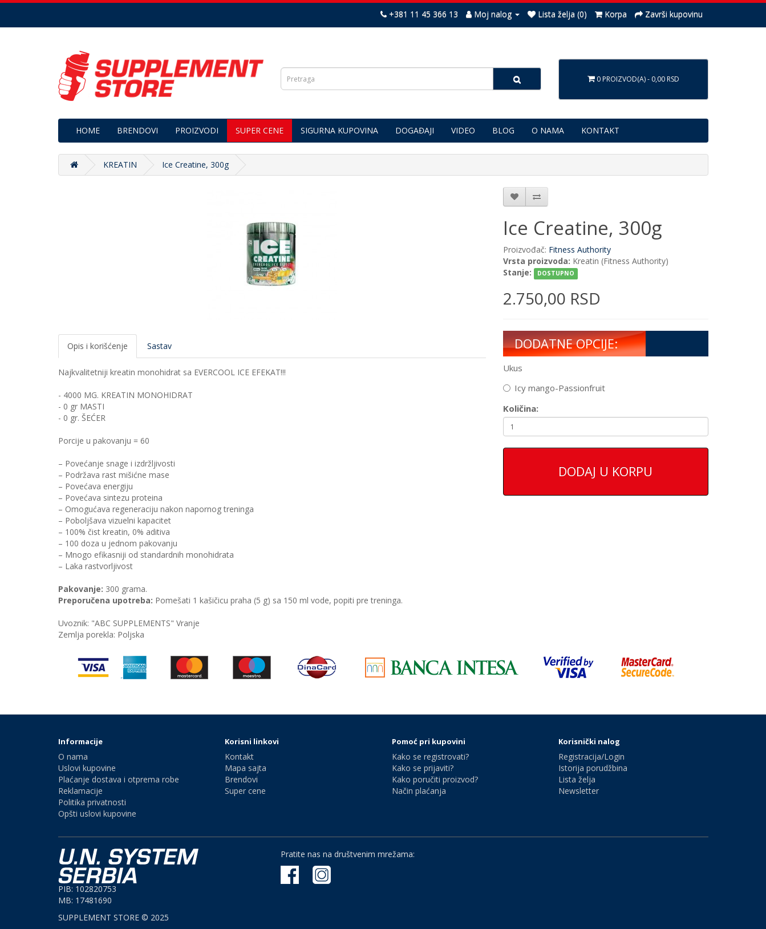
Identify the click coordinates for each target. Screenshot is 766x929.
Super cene (245, 790)
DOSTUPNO (555, 273)
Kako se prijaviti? (422, 767)
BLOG (503, 130)
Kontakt (239, 756)
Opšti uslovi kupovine (97, 813)
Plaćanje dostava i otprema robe (118, 779)
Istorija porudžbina (592, 767)
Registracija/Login (591, 756)
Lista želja (576, 779)
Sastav (159, 345)
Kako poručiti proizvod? (435, 779)
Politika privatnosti (92, 802)
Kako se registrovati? (430, 756)
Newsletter (578, 790)
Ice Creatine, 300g (195, 164)
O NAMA (548, 130)
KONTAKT (600, 130)
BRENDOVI (137, 130)
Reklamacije (80, 790)
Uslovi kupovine (87, 767)
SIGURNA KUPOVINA (339, 130)
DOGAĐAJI (414, 130)
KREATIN (120, 164)
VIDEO (463, 130)
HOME (88, 130)
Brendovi (241, 779)
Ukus (512, 368)
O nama (73, 756)
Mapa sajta (245, 767)
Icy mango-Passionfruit (554, 387)
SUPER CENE (259, 130)
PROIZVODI (196, 130)
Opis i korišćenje (97, 345)
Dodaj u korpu (605, 471)
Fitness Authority (580, 249)
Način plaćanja (419, 790)
